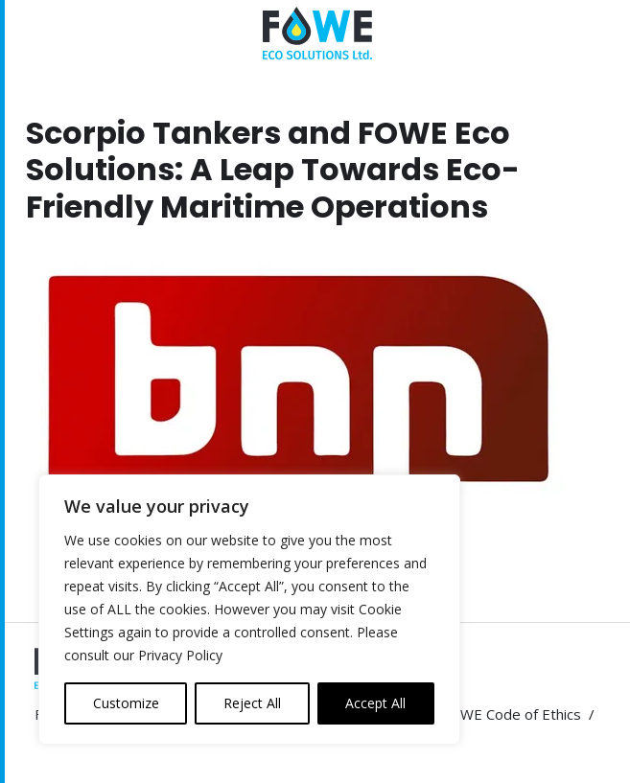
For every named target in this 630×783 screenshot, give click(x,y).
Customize (126, 703)
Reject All (252, 703)
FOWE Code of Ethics (511, 714)
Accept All (375, 703)
